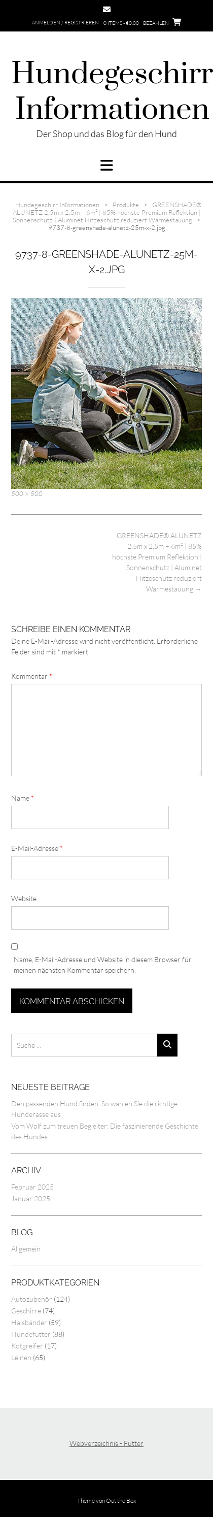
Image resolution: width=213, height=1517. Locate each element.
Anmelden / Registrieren (65, 22)
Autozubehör (31, 1299)
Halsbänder (29, 1322)
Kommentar (31, 676)
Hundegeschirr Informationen (112, 92)
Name (22, 798)
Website (24, 898)
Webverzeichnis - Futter (106, 1443)
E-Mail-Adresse (37, 848)
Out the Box (121, 1500)
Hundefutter (31, 1334)
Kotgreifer (27, 1345)
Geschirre (26, 1310)
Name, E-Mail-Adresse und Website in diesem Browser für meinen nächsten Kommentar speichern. (103, 964)
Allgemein (26, 1248)
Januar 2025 (30, 1198)
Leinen (21, 1357)
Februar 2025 (32, 1186)
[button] (106, 165)
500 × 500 (27, 493)
